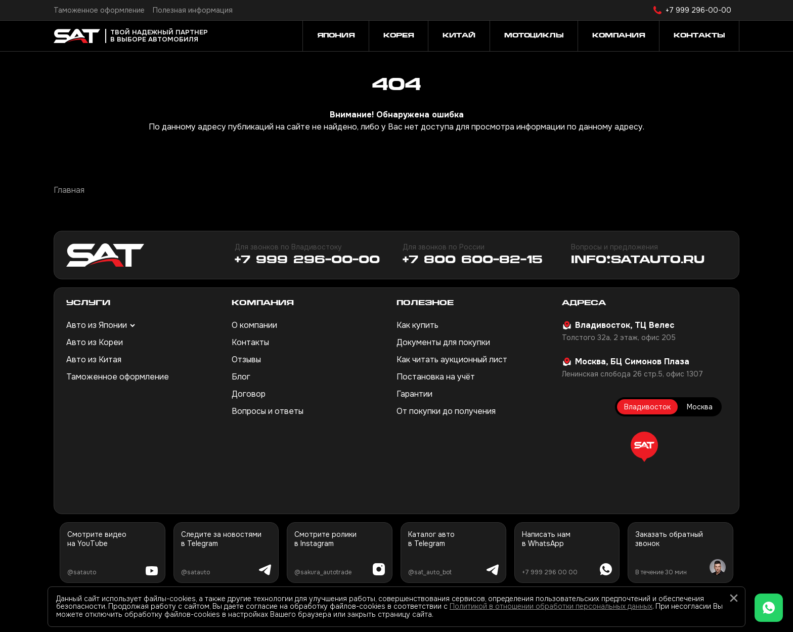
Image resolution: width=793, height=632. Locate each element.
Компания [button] (618, 35)
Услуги (88, 303)
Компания (263, 303)
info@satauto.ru (637, 260)
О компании (254, 325)
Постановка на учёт (435, 376)
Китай (459, 35)
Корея (398, 35)
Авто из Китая (93, 359)
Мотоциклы (533, 35)
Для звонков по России (443, 246)
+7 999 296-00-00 (698, 10)
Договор (249, 394)
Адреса (584, 303)
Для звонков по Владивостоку (288, 246)
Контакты (250, 342)
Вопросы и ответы (267, 411)
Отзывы (246, 359)
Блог (241, 376)
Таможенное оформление (99, 10)
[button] (644, 447)
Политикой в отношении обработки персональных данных (551, 606)
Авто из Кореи (94, 342)
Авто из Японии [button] (96, 325)
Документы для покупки (443, 342)
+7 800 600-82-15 (473, 260)
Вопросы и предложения (614, 246)
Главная (69, 190)
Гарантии (414, 394)
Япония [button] (336, 35)
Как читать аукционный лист (451, 359)
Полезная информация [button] (193, 10)
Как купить (417, 325)
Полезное (425, 303)
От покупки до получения (446, 411)
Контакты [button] (699, 35)
